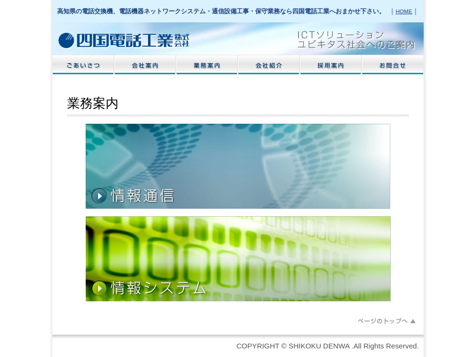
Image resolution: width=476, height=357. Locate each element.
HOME (404, 11)
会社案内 (145, 65)
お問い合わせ (393, 65)
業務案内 (207, 65)
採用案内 (331, 65)
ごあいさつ (83, 65)
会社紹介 (269, 65)
